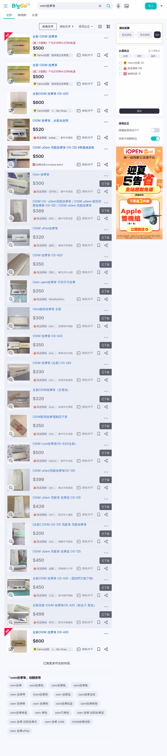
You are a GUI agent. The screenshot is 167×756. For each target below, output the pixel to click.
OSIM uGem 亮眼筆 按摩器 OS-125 (57, 497)
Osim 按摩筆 (41, 174)
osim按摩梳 (58, 685)
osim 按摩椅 (40, 703)
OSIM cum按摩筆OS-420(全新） (55, 444)
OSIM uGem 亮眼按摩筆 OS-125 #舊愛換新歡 (63, 147)
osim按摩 (16, 685)
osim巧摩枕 (62, 712)
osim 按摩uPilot (19, 730)
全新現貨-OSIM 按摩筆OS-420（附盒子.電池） (64, 605)
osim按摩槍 (80, 685)
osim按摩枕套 (64, 703)
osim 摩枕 (41, 712)
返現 (153, 56)
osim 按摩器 (63, 694)
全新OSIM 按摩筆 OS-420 (50, 93)
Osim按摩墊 (40, 694)
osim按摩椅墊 (89, 703)
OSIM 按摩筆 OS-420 (48, 255)
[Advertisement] (139, 265)
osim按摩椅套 (18, 712)
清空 (139, 56)
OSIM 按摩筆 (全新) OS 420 (52, 363)
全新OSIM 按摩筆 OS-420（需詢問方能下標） (64, 578)
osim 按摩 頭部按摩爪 (23, 721)
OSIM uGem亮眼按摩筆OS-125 (54, 470)
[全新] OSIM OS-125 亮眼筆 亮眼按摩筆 (59, 524)
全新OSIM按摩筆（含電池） (51, 390)
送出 (139, 111)
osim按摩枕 (37, 685)
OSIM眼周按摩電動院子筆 (50, 417)
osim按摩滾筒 (87, 694)
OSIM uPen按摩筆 (45, 228)
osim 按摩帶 (17, 694)
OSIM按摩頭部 (81, 721)
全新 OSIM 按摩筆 (45, 36)
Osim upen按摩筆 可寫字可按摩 (54, 282)
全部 (125, 56)
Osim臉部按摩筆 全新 (47, 309)
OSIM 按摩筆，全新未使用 (50, 120)
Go (157, 34)
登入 (151, 5)
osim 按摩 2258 (54, 721)
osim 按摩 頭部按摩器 (90, 712)
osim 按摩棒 (17, 703)
